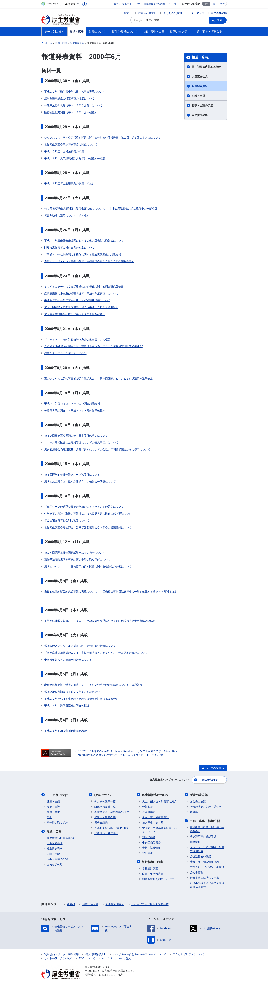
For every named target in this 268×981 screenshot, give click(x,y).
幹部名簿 (147, 799)
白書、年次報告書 (152, 866)
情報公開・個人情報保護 (204, 854)
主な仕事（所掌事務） (155, 810)
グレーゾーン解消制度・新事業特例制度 (207, 842)
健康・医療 (53, 794)
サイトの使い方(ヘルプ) (58, 951)
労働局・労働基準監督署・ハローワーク (159, 823)
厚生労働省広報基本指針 (206, 66)
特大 (222, 3)
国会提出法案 (198, 794)
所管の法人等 (90, 897)
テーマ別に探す (57, 788)
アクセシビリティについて (188, 947)
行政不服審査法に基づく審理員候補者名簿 (207, 877)
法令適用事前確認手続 (203, 829)
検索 (220, 20)
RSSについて (87, 951)
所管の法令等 (199, 788)
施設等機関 (148, 830)
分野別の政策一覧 (105, 794)
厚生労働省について (155, 788)
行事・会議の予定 (202, 105)
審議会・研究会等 (105, 810)
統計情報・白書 (152, 855)
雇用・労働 (53, 805)
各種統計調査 (150, 861)
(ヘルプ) (172, 3)
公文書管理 (196, 865)
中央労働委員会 (151, 835)
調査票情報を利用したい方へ (159, 872)
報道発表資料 (200, 86)
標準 (206, 3)
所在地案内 (148, 805)
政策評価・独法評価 (106, 826)
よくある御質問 (172, 13)
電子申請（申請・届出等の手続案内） (207, 822)
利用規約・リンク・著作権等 (61, 947)
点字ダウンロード (123, 3)
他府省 (71, 897)
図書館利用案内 (115, 897)
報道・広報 (200, 57)
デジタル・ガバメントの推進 (207, 860)
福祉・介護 (53, 799)
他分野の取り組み (57, 815)
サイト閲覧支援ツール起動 (151, 3)
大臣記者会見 (200, 76)
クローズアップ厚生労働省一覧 (150, 897)
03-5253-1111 (107, 967)
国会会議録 (101, 815)
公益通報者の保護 (200, 849)
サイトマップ (196, 13)
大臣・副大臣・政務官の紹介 (159, 794)
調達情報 (195, 834)
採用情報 (147, 846)
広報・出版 (198, 95)
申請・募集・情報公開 (205, 814)
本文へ (127, 13)
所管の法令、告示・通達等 (206, 799)
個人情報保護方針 (95, 947)
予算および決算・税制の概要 (111, 821)
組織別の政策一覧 (105, 799)
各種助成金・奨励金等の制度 (111, 805)
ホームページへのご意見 (116, 951)
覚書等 (194, 805)
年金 (49, 810)
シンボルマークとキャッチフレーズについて (139, 947)
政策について (103, 788)
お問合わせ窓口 (147, 13)
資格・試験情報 (151, 840)
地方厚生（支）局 (152, 815)
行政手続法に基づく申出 (204, 870)
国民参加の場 (219, 13)
